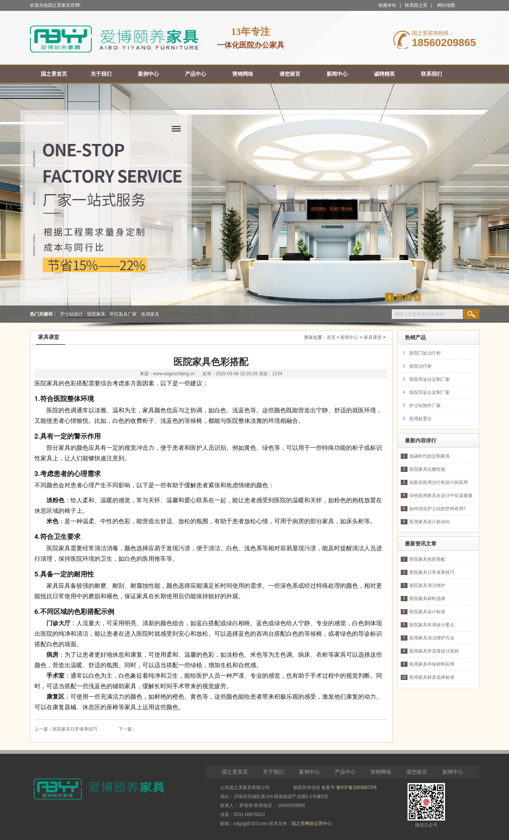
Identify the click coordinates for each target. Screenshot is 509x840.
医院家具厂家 (123, 314)
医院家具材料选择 (427, 598)
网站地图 (446, 5)
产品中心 (345, 772)
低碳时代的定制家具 (429, 456)
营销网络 (380, 772)
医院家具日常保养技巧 (74, 729)
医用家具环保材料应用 (431, 664)
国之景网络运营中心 (311, 823)
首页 (331, 337)
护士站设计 (71, 314)
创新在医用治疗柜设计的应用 (438, 482)
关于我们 (273, 772)
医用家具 (150, 314)
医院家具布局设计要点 (431, 624)
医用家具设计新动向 (429, 521)
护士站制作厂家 (425, 405)
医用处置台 (420, 418)
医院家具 (96, 314)
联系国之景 (416, 5)
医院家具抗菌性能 (427, 469)
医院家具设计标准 (427, 611)
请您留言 (416, 772)
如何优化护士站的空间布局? (437, 508)
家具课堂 (373, 337)
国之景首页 (235, 772)
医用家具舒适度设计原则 (434, 651)
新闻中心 (349, 337)
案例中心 (309, 772)
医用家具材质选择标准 (431, 677)
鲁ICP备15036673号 (356, 787)
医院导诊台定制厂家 (429, 379)
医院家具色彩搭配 (427, 559)
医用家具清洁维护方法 (431, 638)
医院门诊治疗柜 (425, 353)
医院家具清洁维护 (427, 585)
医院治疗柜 (420, 366)
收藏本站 (387, 5)
